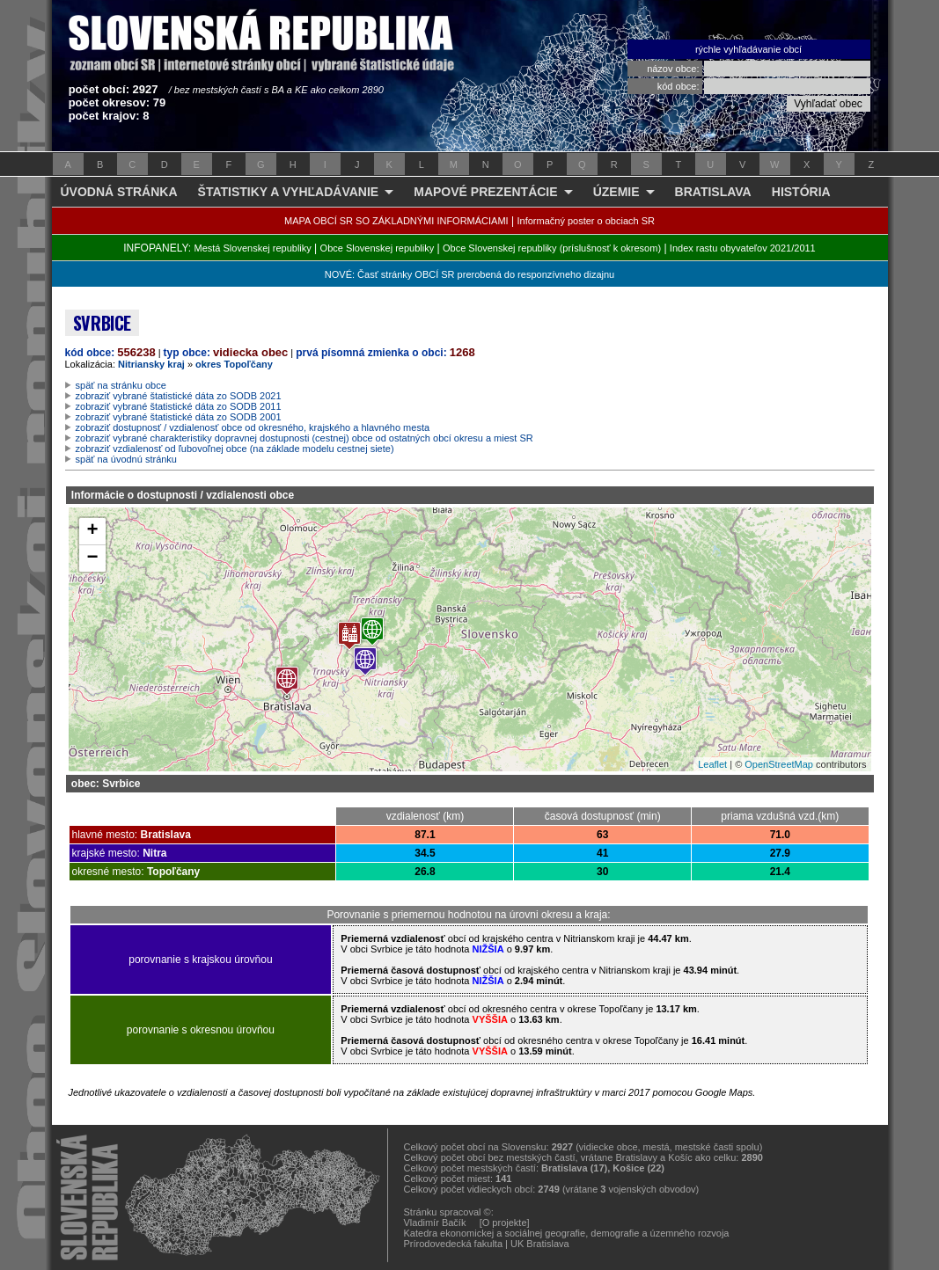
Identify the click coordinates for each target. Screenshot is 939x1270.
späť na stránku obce (121, 385)
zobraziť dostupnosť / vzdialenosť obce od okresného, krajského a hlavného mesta (253, 427)
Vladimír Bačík (435, 1222)
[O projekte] (505, 1222)
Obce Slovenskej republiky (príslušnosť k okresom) (552, 248)
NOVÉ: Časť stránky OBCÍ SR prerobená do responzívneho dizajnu (469, 274)
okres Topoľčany (234, 364)
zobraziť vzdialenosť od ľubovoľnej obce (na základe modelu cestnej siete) (235, 448)
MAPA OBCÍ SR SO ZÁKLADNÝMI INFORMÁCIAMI (396, 220)
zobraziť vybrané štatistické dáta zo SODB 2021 (179, 395)
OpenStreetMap (779, 764)
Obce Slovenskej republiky (377, 248)
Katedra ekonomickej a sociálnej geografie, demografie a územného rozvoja (567, 1233)
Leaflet (712, 764)
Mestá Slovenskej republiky (252, 248)
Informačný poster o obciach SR (586, 220)
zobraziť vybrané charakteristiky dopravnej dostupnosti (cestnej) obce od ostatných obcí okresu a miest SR (304, 438)
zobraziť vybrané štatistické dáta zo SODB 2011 (179, 406)
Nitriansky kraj (151, 364)
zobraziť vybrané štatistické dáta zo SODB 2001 (179, 417)
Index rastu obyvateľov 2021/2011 (743, 248)
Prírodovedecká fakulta (453, 1243)
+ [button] (92, 531)
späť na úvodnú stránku (126, 459)
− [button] (92, 558)
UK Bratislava (539, 1243)
